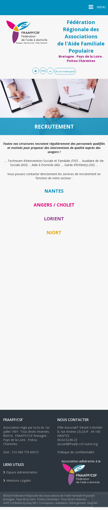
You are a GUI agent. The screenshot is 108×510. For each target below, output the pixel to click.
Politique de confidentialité (75, 452)
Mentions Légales (17, 480)
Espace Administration (20, 472)
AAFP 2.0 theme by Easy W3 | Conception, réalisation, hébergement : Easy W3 (50, 503)
